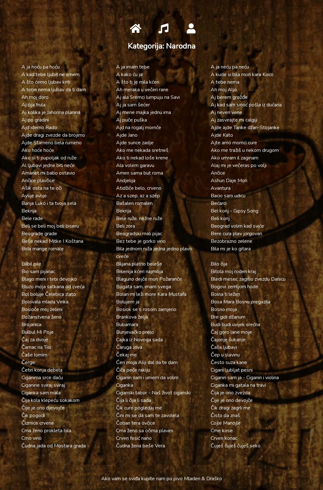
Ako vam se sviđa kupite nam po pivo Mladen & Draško (161, 478)
